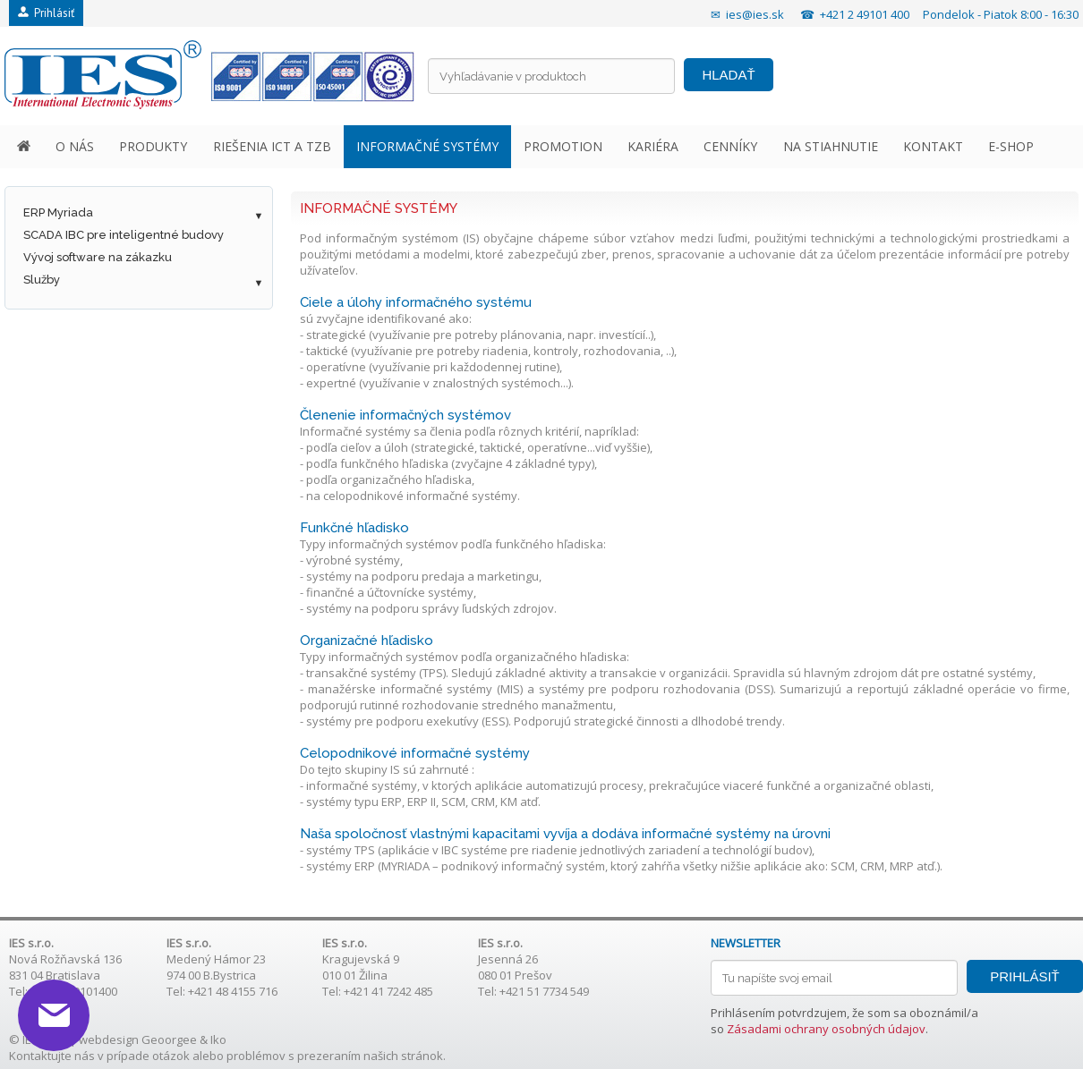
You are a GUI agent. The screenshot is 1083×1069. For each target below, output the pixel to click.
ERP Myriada (58, 212)
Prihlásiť (46, 13)
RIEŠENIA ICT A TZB (272, 146)
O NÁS (74, 146)
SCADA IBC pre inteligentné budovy (123, 235)
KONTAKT (933, 146)
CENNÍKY (730, 146)
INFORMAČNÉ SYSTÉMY (427, 146)
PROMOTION (563, 146)
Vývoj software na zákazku (97, 257)
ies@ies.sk (755, 14)
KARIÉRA (652, 146)
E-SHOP (1011, 146)
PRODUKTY (153, 146)
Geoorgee (169, 1039)
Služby (41, 279)
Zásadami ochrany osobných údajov (826, 1029)
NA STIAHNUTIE (830, 146)
